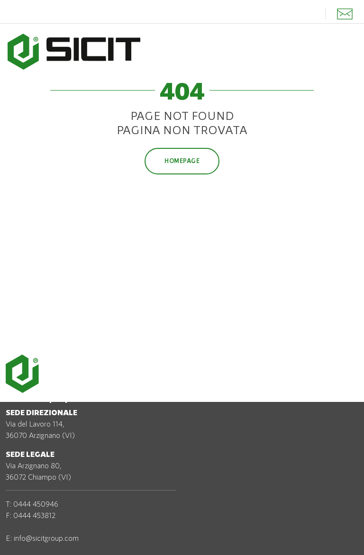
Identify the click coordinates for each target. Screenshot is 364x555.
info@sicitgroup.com (46, 537)
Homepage (182, 160)
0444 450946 (35, 503)
